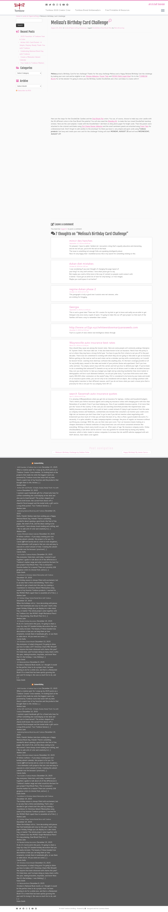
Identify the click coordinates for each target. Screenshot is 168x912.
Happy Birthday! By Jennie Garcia (136, 452)
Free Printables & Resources (117, 10)
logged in (64, 229)
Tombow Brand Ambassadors (88, 10)
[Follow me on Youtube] (64, 4)
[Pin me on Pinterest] (68, 4)
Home (18, 16)
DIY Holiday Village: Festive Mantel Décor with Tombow (34, 598)
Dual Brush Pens (106, 28)
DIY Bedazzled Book (23, 662)
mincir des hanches (80, 240)
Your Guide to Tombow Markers (32, 63)
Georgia (74, 307)
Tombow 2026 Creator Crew (57, 10)
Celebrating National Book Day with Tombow (31, 511)
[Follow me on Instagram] (58, 4)
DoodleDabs (96, 28)
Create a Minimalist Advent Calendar (28, 534)
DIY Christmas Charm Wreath (26, 642)
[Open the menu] (163, 10)
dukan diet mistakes (81, 263)
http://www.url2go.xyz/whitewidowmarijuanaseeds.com (103, 327)
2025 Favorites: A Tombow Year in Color (29, 467)
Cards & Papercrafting (30, 16)
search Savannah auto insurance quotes (93, 393)
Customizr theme (104, 908)
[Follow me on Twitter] (51, 4)
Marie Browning (119, 28)
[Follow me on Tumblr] (61, 4)
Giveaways (83, 28)
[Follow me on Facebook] (54, 4)
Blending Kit (112, 121)
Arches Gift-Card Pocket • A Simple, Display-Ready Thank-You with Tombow (32, 45)
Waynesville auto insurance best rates (92, 342)
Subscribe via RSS (24, 90)
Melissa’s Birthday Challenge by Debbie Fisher (71, 452)
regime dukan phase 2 (82, 289)
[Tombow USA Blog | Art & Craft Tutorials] (19, 7)
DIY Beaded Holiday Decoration (26, 621)
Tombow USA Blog (38, 463)
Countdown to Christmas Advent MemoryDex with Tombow (35, 575)
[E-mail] (47, 4)
